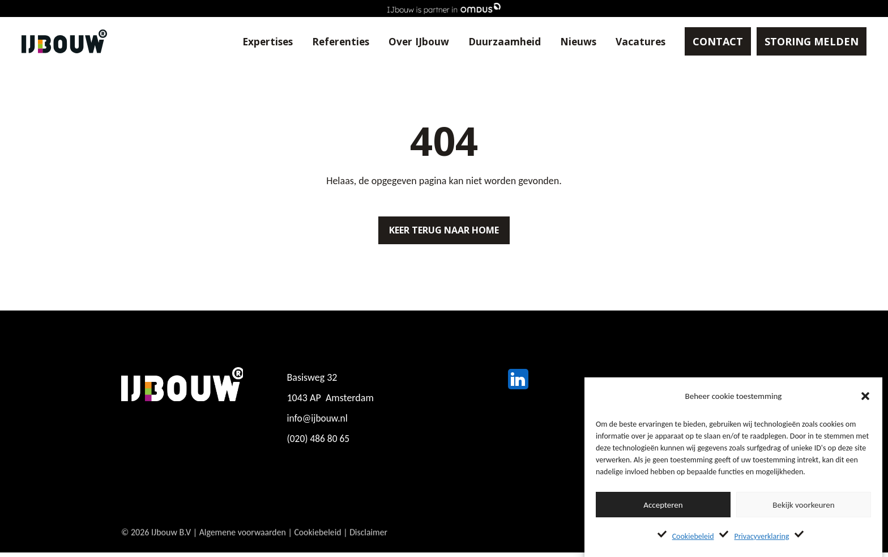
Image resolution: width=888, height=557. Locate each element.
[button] (865, 396)
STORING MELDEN (805, 42)
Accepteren (662, 505)
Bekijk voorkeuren (803, 505)
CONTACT (711, 42)
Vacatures (633, 42)
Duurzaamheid (494, 42)
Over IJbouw (407, 42)
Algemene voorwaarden (243, 544)
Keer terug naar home (444, 232)
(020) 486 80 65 (319, 443)
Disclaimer (371, 544)
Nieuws (569, 42)
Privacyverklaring (761, 536)
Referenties (327, 42)
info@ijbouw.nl (318, 422)
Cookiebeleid (693, 536)
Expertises (251, 42)
